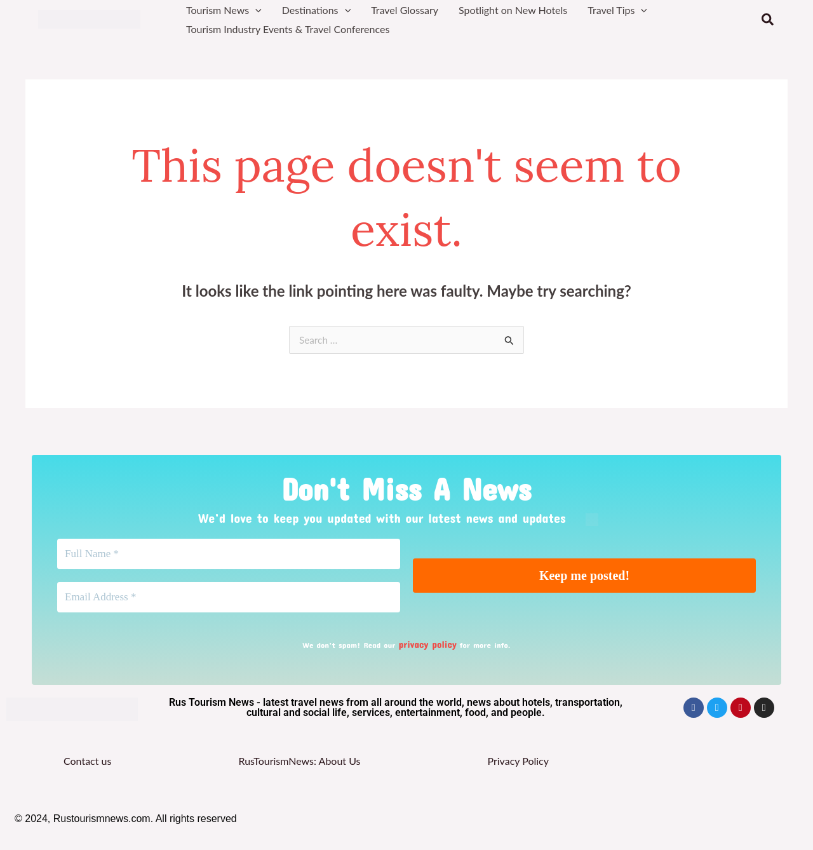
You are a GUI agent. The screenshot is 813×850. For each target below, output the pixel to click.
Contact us (87, 766)
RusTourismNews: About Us (299, 766)
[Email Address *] (228, 603)
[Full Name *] (228, 556)
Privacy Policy (518, 766)
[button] (255, 10)
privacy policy (427, 650)
